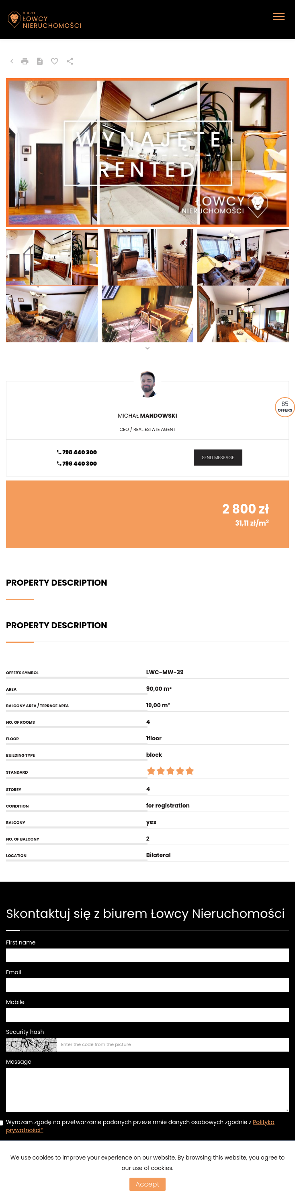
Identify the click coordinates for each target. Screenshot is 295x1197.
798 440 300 (77, 452)
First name (20, 942)
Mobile (15, 1002)
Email (13, 972)
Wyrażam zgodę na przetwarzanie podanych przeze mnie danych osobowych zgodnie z (140, 1126)
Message (18, 1062)
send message (218, 457)
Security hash (25, 1032)
